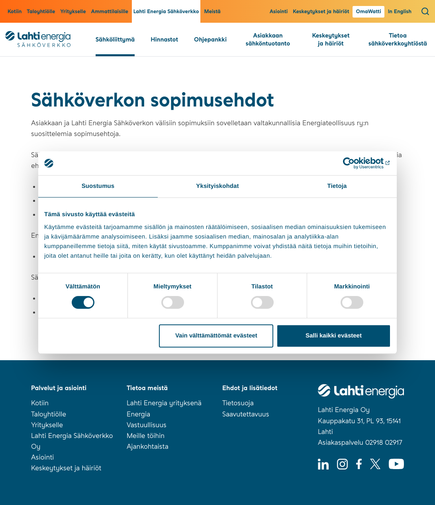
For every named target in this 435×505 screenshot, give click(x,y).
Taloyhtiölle (41, 12)
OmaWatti (368, 12)
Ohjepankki (210, 39)
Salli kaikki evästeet (334, 335)
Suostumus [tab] (98, 186)
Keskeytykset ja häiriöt (321, 12)
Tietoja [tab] (337, 186)
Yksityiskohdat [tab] (217, 186)
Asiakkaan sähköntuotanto (268, 39)
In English (399, 12)
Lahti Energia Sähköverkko (166, 12)
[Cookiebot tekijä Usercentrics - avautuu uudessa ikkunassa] (356, 163)
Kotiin (15, 12)
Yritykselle (73, 12)
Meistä (212, 12)
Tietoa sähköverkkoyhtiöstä (397, 39)
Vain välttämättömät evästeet (216, 335)
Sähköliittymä (115, 39)
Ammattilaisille (109, 12)
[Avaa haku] (425, 11)
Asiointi (279, 12)
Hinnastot (164, 39)
